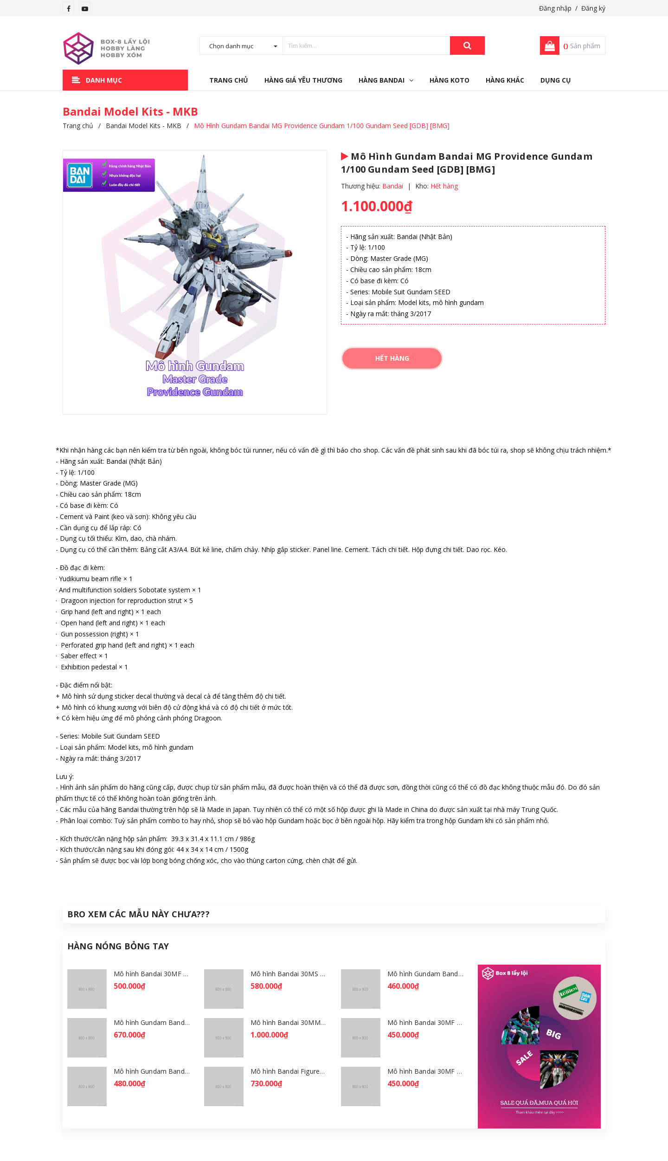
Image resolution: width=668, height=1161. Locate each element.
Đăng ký (593, 8)
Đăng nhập (555, 8)
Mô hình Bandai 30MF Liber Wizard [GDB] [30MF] (463, 1071)
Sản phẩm (581, 45)
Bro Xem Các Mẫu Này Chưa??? (138, 914)
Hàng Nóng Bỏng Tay (118, 946)
